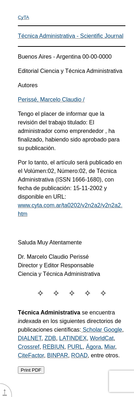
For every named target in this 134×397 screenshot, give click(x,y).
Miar (109, 347)
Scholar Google (101, 330)
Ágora (93, 347)
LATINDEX (73, 338)
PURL (75, 347)
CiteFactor (31, 355)
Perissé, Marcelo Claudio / (51, 99)
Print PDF (31, 370)
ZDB (50, 338)
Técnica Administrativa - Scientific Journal (70, 36)
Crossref (28, 347)
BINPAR (57, 355)
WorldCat (102, 338)
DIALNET (29, 338)
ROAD (79, 355)
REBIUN (53, 347)
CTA (23, 17)
